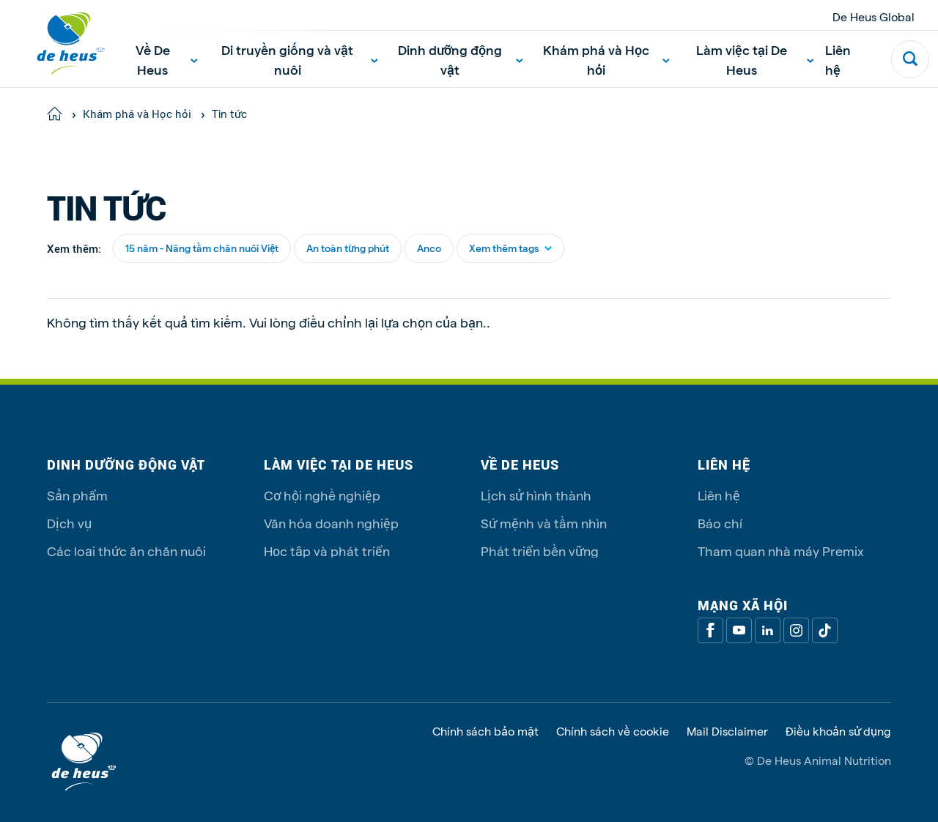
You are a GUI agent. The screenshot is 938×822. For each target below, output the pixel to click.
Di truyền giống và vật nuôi (299, 59)
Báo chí (720, 522)
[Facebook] (710, 630)
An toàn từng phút (347, 248)
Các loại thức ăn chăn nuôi (126, 550)
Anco (429, 248)
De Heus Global (873, 16)
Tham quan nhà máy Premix (781, 550)
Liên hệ (838, 59)
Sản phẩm (77, 495)
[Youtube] (739, 630)
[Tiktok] (825, 630)
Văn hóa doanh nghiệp (331, 522)
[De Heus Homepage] (60, 43)
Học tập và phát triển (327, 550)
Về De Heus (167, 59)
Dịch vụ (69, 522)
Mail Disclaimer (727, 731)
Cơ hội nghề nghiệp (322, 495)
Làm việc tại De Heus (754, 59)
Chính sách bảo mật (485, 731)
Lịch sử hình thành (536, 495)
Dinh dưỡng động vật (460, 59)
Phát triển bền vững (540, 550)
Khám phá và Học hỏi (606, 59)
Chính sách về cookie (612, 731)
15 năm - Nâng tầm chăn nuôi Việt (201, 248)
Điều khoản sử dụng (838, 731)
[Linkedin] (767, 630)
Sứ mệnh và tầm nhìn (544, 522)
